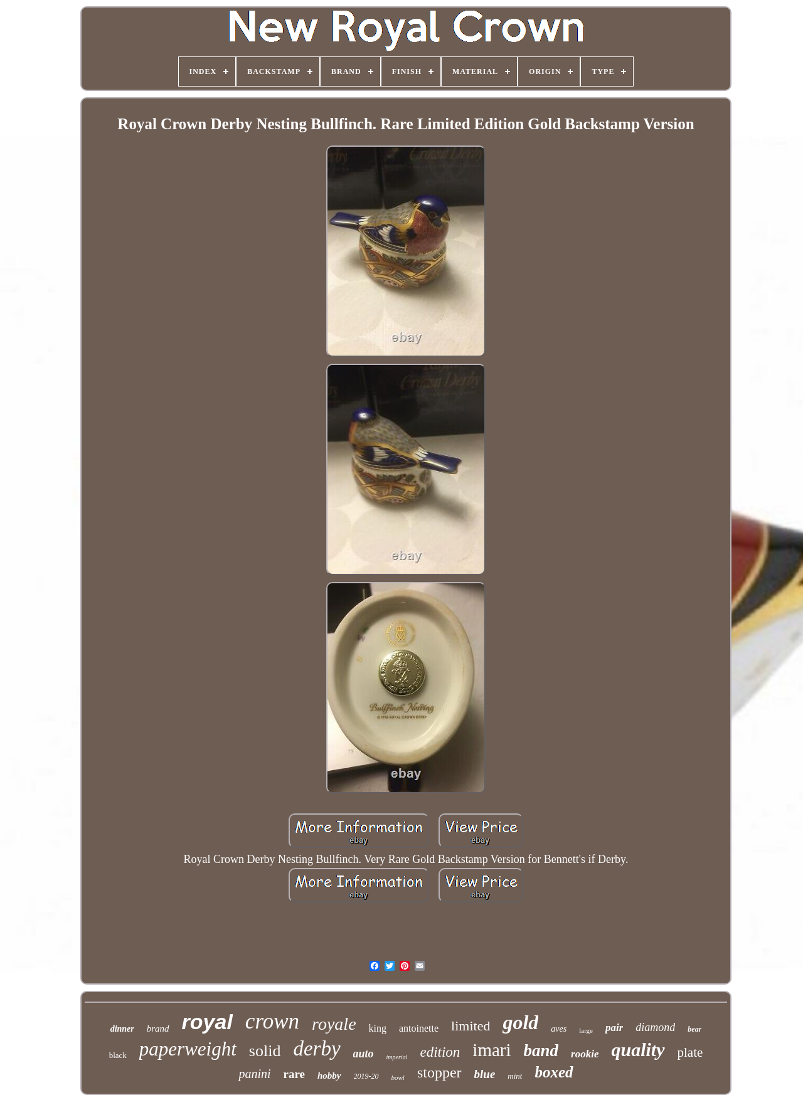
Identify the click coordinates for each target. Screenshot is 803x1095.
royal (207, 1022)
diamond (655, 1027)
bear (694, 1029)
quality (637, 1049)
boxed (553, 1072)
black (118, 1055)
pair (614, 1028)
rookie (584, 1054)
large (586, 1030)
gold (520, 1022)
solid (265, 1051)
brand (158, 1029)
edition (440, 1052)
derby (316, 1048)
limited (470, 1026)
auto (363, 1053)
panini (254, 1074)
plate (690, 1052)
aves (558, 1029)
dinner (122, 1029)
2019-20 (366, 1076)
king (377, 1028)
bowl (398, 1077)
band (541, 1050)
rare (294, 1074)
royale (334, 1024)
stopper (439, 1072)
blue (485, 1074)
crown (272, 1021)
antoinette (419, 1028)
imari (491, 1050)
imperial (397, 1057)
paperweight (188, 1049)
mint (515, 1076)
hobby (329, 1076)
